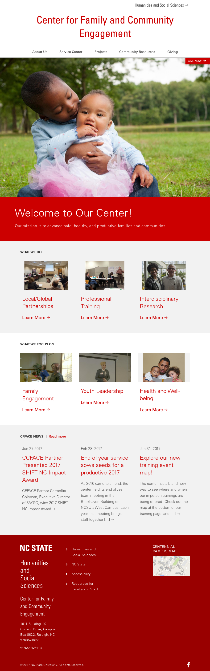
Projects (101, 52)
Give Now (197, 60)
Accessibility (81, 574)
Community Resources (137, 52)
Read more (57, 436)
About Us (39, 52)
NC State (79, 564)
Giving (172, 52)
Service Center (70, 52)
